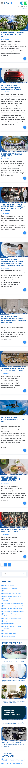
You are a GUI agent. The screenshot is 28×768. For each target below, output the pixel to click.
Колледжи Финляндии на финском (12, 596)
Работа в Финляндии (8, 623)
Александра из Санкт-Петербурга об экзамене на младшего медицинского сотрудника (14, 737)
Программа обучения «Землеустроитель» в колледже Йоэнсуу (13, 419)
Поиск (24, 574)
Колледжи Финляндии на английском (12, 608)
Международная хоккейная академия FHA (11, 155)
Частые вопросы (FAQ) (9, 636)
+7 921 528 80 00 (21, 6)
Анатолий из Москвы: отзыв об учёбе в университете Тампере (12, 370)
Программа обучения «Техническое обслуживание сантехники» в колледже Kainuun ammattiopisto (13, 319)
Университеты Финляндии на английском (13, 611)
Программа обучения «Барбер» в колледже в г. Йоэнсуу (13, 531)
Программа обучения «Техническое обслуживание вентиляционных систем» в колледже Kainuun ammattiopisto (13, 262)
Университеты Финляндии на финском (13, 603)
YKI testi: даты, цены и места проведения (14, 653)
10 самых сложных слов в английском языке (14, 673)
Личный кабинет (11, 3)
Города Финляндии (8, 621)
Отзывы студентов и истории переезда (13, 631)
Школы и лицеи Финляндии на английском (14, 606)
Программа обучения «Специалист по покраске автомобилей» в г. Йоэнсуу (11, 87)
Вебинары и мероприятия (9, 591)
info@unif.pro (24, 8)
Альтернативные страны (9, 633)
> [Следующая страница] (9, 564)
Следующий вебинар (8, 585)
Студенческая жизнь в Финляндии (12, 618)
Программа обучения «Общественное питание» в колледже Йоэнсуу (11, 479)
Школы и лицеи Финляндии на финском (13, 593)
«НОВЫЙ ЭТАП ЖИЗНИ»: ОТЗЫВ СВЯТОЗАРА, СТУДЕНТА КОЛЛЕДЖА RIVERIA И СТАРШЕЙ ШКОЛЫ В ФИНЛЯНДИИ (13, 208)
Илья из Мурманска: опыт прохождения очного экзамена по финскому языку (14, 715)
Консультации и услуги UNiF (10, 588)
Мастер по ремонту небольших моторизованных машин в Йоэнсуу (12, 34)
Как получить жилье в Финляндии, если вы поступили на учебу (14, 694)
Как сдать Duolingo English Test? (13, 763)
